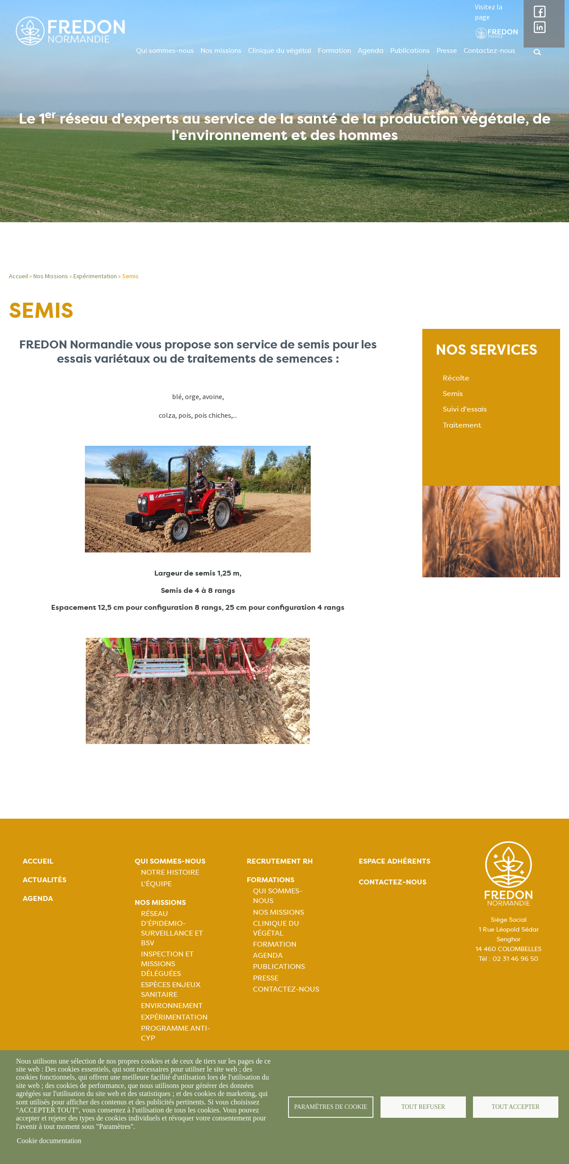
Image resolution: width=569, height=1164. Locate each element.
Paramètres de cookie (331, 1107)
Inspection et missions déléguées (167, 963)
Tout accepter (516, 1107)
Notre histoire (170, 872)
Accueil (18, 276)
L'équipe (156, 883)
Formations (270, 879)
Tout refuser (423, 1107)
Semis (453, 393)
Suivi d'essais (465, 409)
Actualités (44, 879)
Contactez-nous (489, 50)
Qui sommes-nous (165, 50)
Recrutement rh (280, 861)
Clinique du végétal (279, 50)
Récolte (456, 378)
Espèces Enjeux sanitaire (170, 989)
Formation (334, 50)
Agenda (371, 50)
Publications (410, 50)
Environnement (172, 1005)
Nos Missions (50, 276)
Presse (447, 50)
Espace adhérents (394, 861)
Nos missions (220, 50)
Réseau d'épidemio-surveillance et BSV (172, 928)
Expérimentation (95, 276)
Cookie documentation (49, 1140)
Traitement (462, 425)
